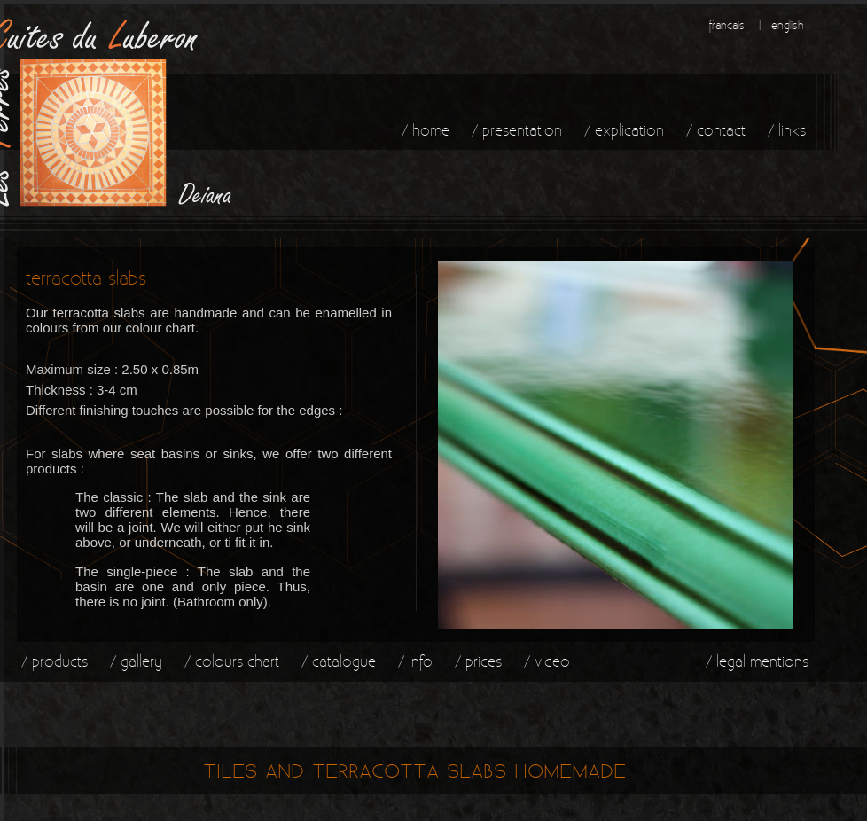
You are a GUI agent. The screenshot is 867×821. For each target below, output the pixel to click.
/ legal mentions (757, 661)
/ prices (478, 661)
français (727, 25)
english (787, 25)
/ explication (624, 130)
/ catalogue (338, 661)
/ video (547, 661)
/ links (787, 130)
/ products (54, 661)
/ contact (716, 130)
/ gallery (136, 661)
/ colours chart (231, 661)
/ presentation (517, 130)
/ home (425, 130)
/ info (415, 661)
